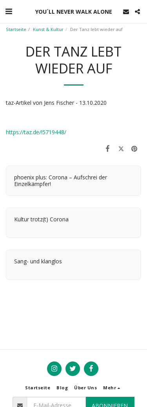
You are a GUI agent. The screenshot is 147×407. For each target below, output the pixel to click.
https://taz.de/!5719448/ (36, 132)
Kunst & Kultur (48, 29)
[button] (8, 11)
